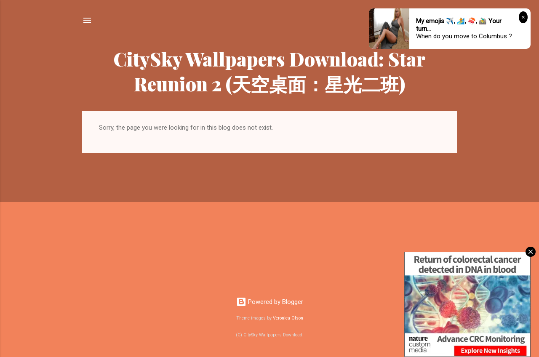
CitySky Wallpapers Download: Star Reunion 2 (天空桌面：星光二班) (269, 71)
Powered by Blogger (269, 302)
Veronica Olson (288, 318)
